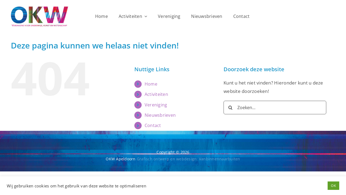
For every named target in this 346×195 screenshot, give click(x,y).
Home (151, 84)
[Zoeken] (230, 107)
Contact (153, 125)
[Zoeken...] (275, 107)
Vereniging (156, 105)
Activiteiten (156, 94)
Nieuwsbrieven (160, 115)
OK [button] (333, 185)
